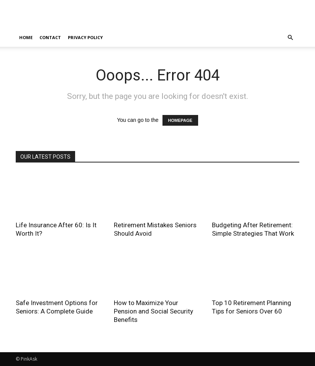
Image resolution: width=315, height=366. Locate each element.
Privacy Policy (85, 37)
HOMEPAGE (180, 120)
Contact (50, 37)
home (26, 37)
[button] (290, 37)
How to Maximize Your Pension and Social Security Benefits (153, 311)
